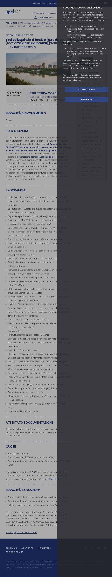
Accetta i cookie (86, 89)
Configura (86, 99)
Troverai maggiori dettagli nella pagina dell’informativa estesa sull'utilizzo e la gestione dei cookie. (82, 77)
